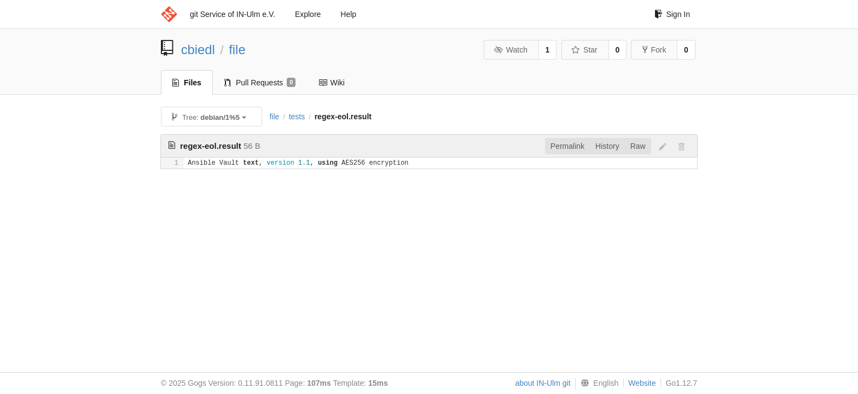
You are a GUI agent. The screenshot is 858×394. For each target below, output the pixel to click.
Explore (308, 14)
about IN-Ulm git (542, 383)
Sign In (672, 14)
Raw (638, 146)
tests (297, 116)
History (607, 146)
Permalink (567, 146)
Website (642, 383)
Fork (654, 49)
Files (186, 82)
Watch (510, 49)
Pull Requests (260, 83)
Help (348, 14)
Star (584, 49)
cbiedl (198, 49)
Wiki (331, 82)
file (237, 49)
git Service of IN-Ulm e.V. (232, 14)
